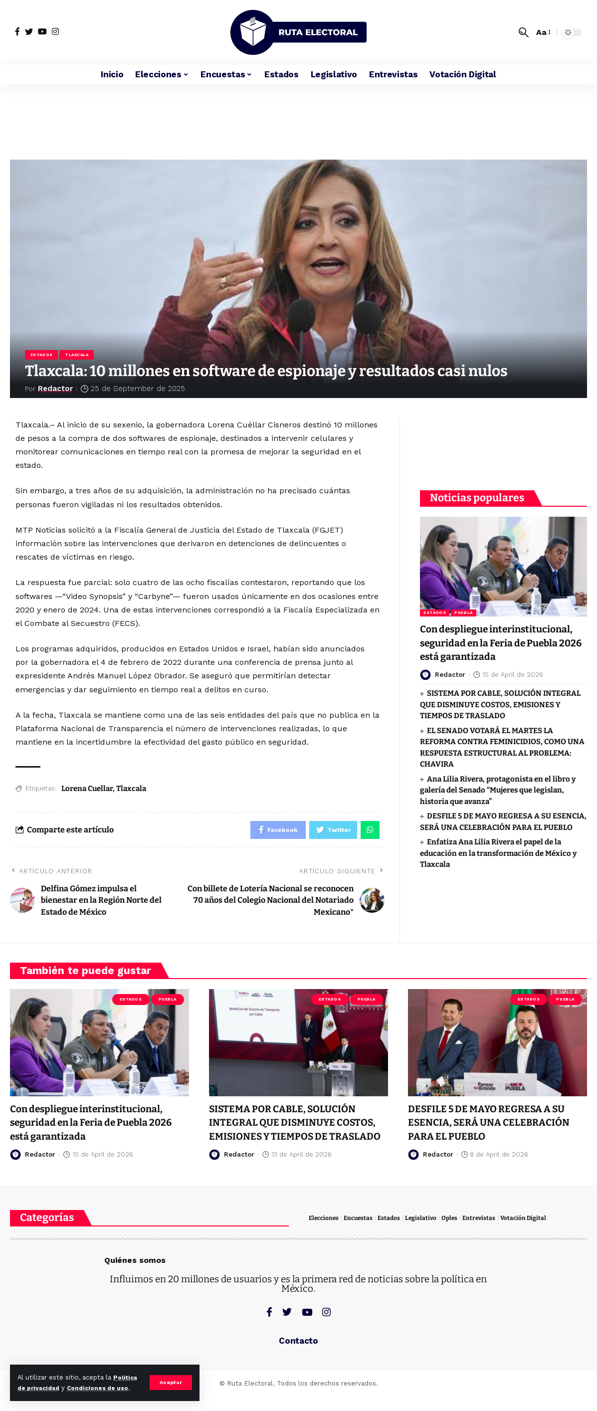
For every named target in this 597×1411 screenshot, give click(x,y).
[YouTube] (42, 31)
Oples (456, 1235)
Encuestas (361, 1235)
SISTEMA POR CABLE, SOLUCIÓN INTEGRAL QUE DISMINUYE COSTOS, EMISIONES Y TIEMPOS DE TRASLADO (500, 712)
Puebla (463, 607)
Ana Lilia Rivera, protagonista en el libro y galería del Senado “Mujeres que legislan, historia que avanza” (497, 797)
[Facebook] (17, 31)
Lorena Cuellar (87, 790)
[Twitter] (28, 31)
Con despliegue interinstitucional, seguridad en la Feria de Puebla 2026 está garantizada (96, 1125)
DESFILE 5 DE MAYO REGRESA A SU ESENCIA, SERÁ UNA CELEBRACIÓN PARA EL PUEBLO (497, 1125)
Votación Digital (533, 1235)
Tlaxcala (78, 355)
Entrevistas (487, 1235)
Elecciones (325, 1235)
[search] (524, 32)
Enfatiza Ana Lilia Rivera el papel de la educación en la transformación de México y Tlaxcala (498, 860)
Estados (42, 355)
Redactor (56, 390)
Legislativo (426, 1235)
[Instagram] (55, 31)
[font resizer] (543, 32)
